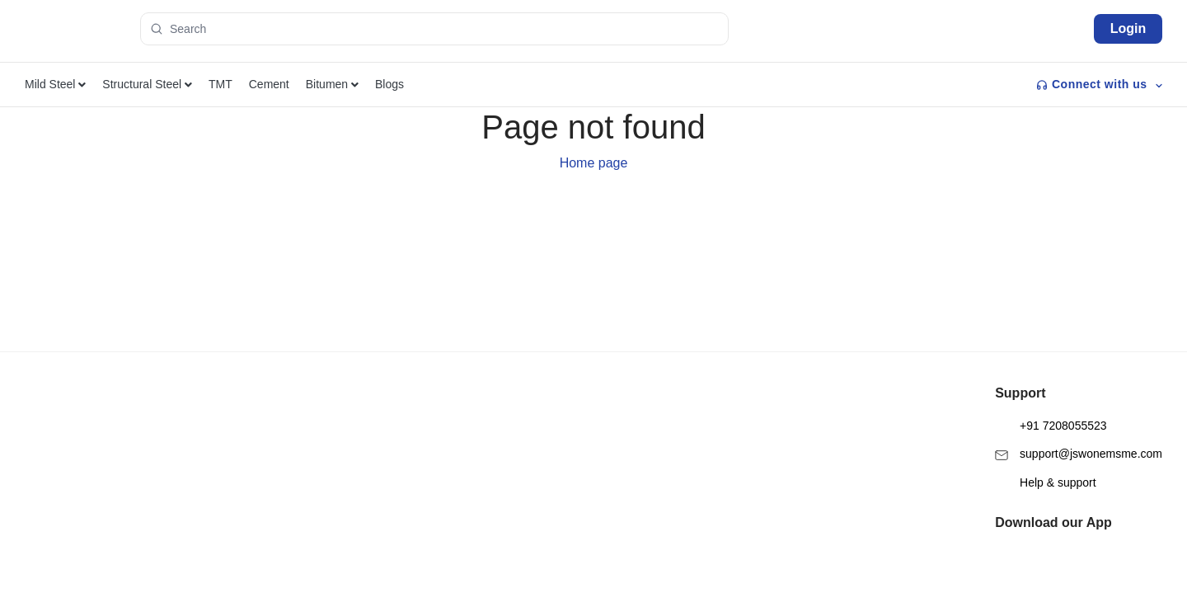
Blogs (389, 84)
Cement (269, 84)
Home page (594, 163)
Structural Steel (147, 84)
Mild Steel (55, 84)
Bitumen (332, 84)
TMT (220, 84)
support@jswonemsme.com (1078, 413)
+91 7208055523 (1050, 385)
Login (1128, 28)
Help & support (1045, 442)
